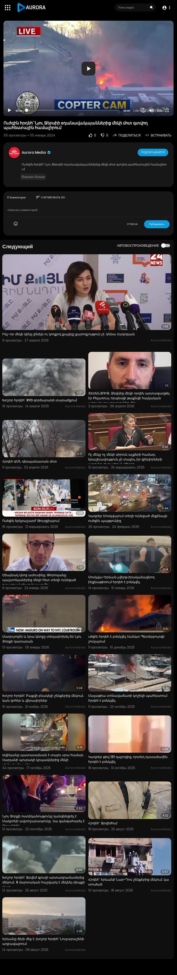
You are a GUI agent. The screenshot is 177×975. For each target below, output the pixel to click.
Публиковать (156, 224)
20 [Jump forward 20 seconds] (144, 111)
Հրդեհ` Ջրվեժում (102, 823)
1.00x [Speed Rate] (136, 110)
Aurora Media (36, 152)
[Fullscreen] (167, 110)
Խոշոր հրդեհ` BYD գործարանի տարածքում (39, 400)
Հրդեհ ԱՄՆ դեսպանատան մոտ (29, 461)
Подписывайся (153, 152)
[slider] (73, 110)
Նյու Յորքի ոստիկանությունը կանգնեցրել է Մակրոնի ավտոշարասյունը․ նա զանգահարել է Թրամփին (43, 821)
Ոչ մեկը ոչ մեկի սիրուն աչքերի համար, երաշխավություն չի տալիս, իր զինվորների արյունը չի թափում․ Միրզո (125, 459)
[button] (166, 8)
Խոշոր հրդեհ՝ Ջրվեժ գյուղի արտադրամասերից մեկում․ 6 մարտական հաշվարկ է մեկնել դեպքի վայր (43, 882)
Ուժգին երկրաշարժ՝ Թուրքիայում (30, 520)
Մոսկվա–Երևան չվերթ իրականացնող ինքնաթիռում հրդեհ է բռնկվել (121, 579)
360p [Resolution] (159, 110)
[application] (88, 68)
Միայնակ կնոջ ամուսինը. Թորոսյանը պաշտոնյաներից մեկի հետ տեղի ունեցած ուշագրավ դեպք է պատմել (39, 580)
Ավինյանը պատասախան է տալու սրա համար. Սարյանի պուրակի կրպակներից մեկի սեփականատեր (43, 760)
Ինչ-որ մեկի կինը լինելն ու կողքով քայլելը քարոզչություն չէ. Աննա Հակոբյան (68, 334)
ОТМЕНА (132, 224)
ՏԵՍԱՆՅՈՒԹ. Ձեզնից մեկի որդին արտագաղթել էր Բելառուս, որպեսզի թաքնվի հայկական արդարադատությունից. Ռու (129, 398)
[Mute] (151, 110)
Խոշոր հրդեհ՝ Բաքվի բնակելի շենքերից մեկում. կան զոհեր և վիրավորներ (43, 698)
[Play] (9, 110)
